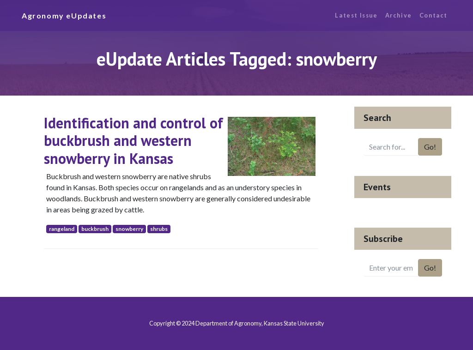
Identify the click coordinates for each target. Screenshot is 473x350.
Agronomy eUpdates (64, 15)
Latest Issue (356, 15)
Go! (430, 146)
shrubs (159, 228)
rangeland (61, 228)
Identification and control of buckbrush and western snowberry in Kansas (133, 140)
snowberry (129, 228)
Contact (433, 15)
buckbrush (95, 228)
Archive (398, 15)
